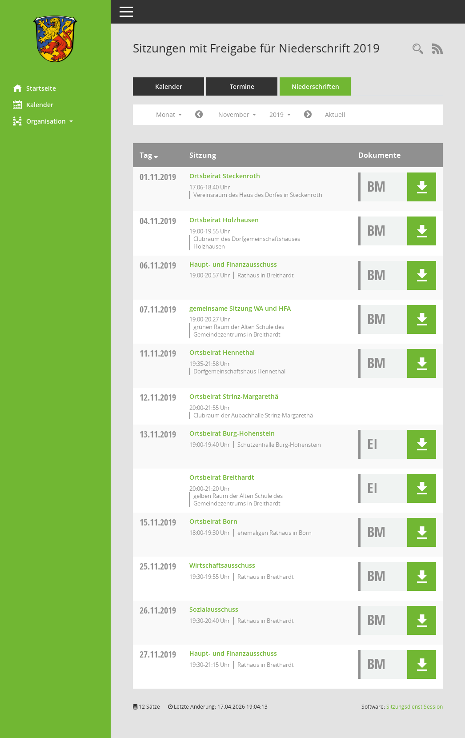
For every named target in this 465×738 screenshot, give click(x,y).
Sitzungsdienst (414, 706)
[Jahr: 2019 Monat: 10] (199, 115)
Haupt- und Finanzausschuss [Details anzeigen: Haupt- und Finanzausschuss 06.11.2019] (233, 264)
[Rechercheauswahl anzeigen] (418, 49)
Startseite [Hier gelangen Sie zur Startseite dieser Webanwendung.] (34, 88)
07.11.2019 (158, 309)
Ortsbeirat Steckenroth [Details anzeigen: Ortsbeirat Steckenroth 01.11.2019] (225, 176)
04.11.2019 (158, 221)
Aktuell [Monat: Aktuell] (335, 114)
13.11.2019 (158, 434)
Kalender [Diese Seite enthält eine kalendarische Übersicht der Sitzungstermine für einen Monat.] (33, 104)
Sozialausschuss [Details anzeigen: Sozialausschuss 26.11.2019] (214, 609)
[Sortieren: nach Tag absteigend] (156, 155)
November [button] (237, 114)
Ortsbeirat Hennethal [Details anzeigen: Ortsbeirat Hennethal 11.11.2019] (222, 352)
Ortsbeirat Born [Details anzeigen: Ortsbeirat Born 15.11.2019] (214, 521)
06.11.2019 (158, 265)
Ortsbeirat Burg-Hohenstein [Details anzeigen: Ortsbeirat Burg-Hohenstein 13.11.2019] (232, 433)
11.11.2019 (158, 353)
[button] (55, 121)
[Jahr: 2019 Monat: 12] (308, 115)
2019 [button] (280, 114)
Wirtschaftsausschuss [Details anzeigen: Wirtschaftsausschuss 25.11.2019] (223, 565)
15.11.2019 (158, 522)
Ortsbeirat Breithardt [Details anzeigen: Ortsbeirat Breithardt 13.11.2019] (222, 477)
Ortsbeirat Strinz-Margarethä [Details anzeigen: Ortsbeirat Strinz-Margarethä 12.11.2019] (234, 396)
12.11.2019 (158, 397)
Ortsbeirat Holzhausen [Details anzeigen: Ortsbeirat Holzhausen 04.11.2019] (224, 220)
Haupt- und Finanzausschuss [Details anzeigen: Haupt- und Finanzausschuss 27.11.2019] (233, 653)
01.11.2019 (158, 177)
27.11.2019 (158, 654)
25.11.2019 (158, 566)
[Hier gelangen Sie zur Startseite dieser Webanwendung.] (55, 39)
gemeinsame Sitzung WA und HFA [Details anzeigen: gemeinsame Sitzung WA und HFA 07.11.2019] (240, 308)
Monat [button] (169, 114)
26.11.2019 (158, 610)
